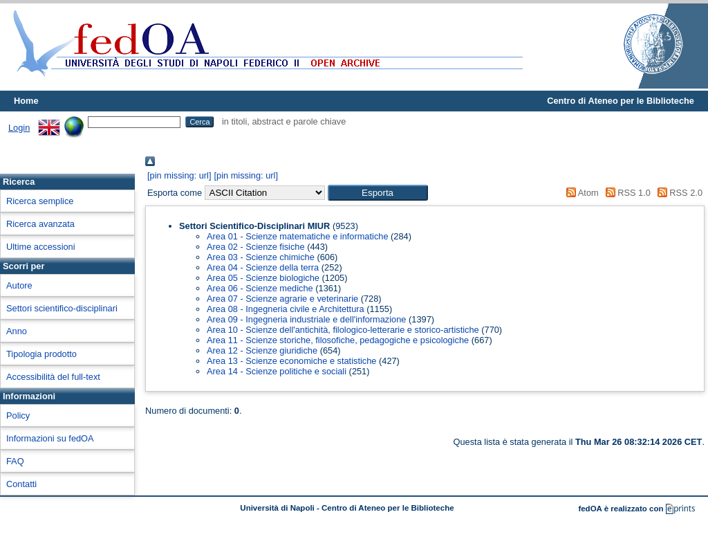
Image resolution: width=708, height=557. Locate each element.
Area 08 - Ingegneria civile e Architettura (285, 309)
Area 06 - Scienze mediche (260, 288)
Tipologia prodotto (41, 354)
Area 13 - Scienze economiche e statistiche (291, 361)
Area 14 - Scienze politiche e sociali (276, 371)
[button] (378, 193)
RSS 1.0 (626, 193)
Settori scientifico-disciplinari (62, 308)
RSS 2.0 (677, 193)
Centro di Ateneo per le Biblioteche (620, 100)
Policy (18, 415)
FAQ (15, 461)
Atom (580, 193)
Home (26, 100)
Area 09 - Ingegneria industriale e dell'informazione (306, 319)
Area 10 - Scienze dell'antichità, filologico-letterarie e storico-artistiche (343, 330)
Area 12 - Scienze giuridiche (262, 350)
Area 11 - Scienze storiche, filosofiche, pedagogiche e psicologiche (338, 340)
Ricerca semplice (39, 201)
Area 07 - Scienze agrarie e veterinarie (282, 298)
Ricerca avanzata (40, 224)
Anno (16, 331)
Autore (19, 285)
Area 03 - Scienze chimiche (261, 257)
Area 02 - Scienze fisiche (256, 246)
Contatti (21, 484)
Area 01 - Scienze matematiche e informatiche (297, 236)
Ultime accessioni (40, 246)
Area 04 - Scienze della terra (263, 267)
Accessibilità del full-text (53, 377)
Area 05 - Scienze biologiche (263, 278)
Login (19, 127)
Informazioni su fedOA (50, 438)
